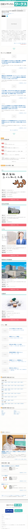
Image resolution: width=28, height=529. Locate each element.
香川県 (6, 400)
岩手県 (9, 382)
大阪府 (9, 393)
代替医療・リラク (17, 411)
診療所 (15, 410)
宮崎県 (18, 403)
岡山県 (9, 396)
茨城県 (3, 385)
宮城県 (12, 382)
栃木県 (6, 385)
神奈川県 (22, 385)
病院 (3, 410)
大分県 (15, 403)
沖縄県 (3, 404)
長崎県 (9, 403)
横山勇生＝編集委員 (6, 14)
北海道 (3, 382)
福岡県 (3, 403)
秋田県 (15, 382)
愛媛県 (9, 400)
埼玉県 (12, 385)
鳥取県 (3, 396)
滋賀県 (3, 393)
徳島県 (3, 400)
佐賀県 (6, 403)
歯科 (3, 411)
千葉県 (15, 385)
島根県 (6, 396)
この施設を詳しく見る (14, 199)
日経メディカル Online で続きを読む (20, 43)
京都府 (6, 393)
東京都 (18, 385)
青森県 (6, 382)
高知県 (12, 400)
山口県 (15, 396)
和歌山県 (19, 393)
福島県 (21, 382)
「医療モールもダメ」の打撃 (15, 353)
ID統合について (4, 526)
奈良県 (15, 393)
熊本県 (12, 403)
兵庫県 (12, 393)
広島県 (12, 396)
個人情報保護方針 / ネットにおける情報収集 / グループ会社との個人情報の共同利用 (13, 524)
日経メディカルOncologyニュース (9, 13)
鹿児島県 (22, 403)
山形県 (18, 382)
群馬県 (9, 385)
